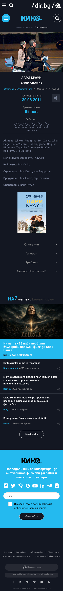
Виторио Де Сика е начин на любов (24, 418)
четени (24, 299)
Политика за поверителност (16, 556)
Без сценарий (10, 368)
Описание (31, 244)
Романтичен (25, 89)
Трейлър (32, 262)
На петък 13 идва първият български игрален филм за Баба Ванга (28, 346)
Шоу (5, 409)
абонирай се (31, 516)
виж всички (31, 434)
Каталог (29, 27)
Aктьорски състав (31, 271)
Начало (19, 27)
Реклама (8, 552)
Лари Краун (42, 27)
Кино (6, 354)
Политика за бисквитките (47, 556)
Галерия (31, 253)
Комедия (9, 89)
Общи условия (36, 552)
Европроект (53, 552)
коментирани (43, 299)
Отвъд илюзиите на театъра (21, 363)
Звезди (7, 388)
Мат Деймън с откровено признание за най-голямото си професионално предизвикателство (30, 380)
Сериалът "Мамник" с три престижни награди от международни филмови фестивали (26, 401)
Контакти (21, 552)
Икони (6, 423)
